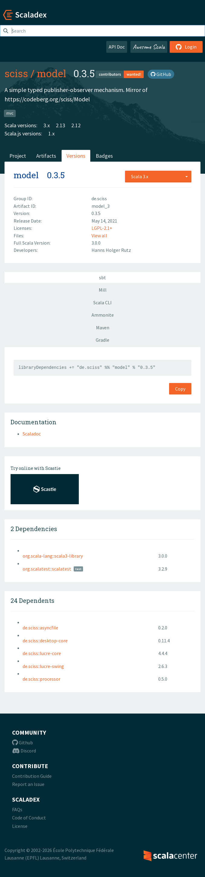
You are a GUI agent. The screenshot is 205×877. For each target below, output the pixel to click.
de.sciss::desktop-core (45, 641)
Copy (180, 389)
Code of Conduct (29, 818)
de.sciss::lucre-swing (43, 666)
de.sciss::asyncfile (40, 628)
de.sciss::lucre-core (42, 653)
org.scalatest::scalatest (47, 569)
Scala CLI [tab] (102, 302)
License (19, 826)
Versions (75, 155)
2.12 (76, 125)
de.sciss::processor (41, 679)
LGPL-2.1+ (101, 228)
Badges (104, 155)
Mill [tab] (103, 290)
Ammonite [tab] (102, 315)
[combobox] (158, 176)
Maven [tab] (102, 328)
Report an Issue (28, 784)
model (51, 73)
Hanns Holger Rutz (111, 250)
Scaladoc (32, 434)
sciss (16, 73)
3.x (46, 125)
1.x (51, 133)
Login (186, 47)
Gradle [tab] (102, 340)
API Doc (117, 47)
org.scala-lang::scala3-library (53, 556)
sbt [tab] (102, 277)
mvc (9, 113)
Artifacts (46, 155)
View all (99, 236)
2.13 (60, 125)
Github (22, 742)
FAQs (17, 809)
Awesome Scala (149, 47)
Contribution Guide (32, 776)
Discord (24, 751)
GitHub (161, 74)
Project (17, 155)
